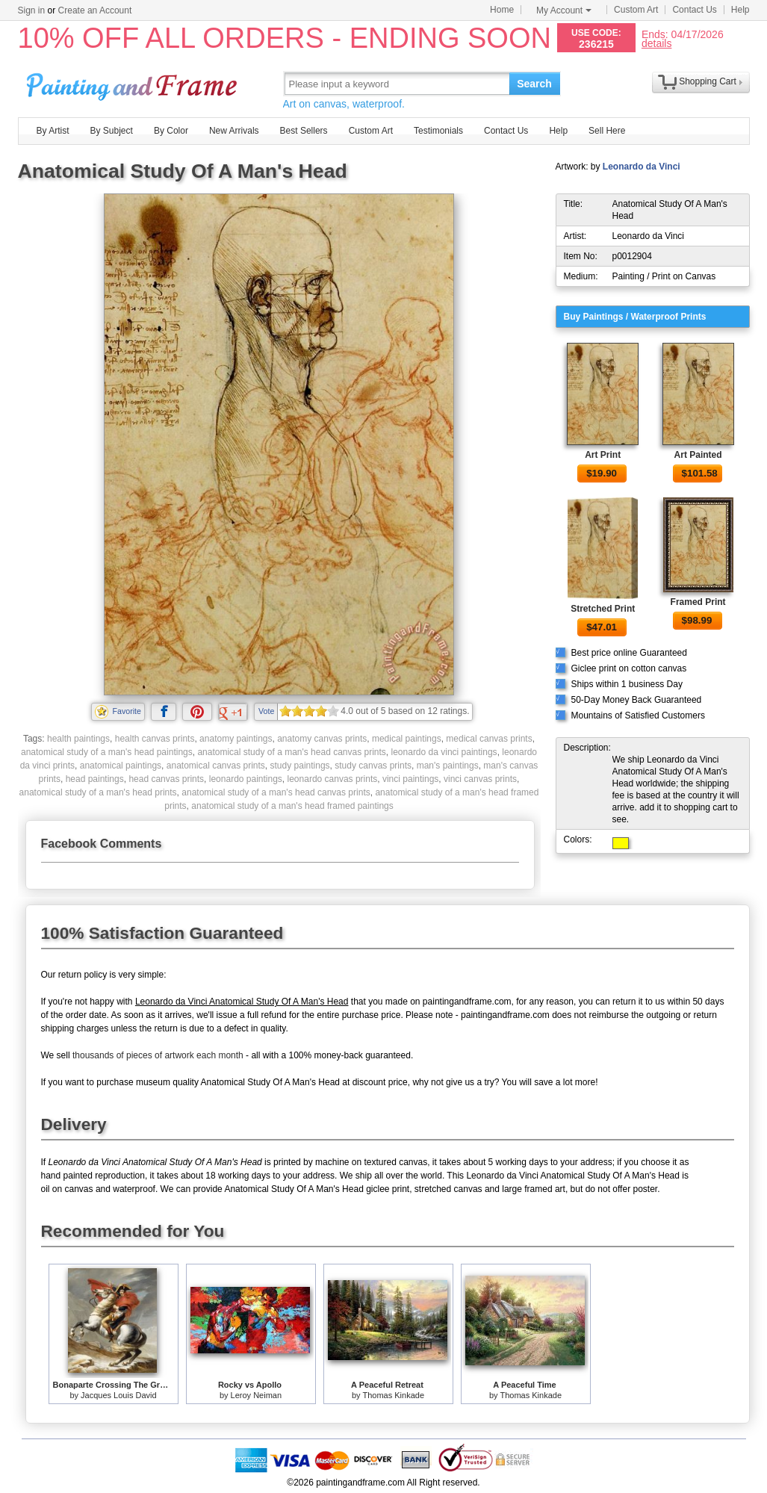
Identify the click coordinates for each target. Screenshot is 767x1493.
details (656, 43)
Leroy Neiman (256, 1395)
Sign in (32, 10)
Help (740, 9)
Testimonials (438, 130)
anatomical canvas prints (216, 765)
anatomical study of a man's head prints (98, 792)
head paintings (95, 779)
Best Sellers (304, 130)
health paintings (78, 738)
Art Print (603, 455)
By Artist (53, 130)
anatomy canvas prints (322, 738)
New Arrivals (234, 130)
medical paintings (406, 738)
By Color (171, 130)
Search (534, 84)
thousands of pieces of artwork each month (157, 1055)
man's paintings (448, 765)
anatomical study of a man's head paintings (107, 752)
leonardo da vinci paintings (444, 752)
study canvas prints (373, 765)
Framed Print (698, 602)
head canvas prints (166, 779)
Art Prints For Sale (134, 83)
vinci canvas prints (480, 779)
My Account (563, 10)
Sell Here (607, 130)
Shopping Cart (707, 81)
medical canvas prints (489, 738)
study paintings (300, 765)
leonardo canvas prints (333, 779)
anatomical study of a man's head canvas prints (291, 752)
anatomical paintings (120, 765)
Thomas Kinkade (393, 1395)
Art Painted (698, 455)
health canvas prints (155, 738)
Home (502, 9)
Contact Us (694, 9)
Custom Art (636, 9)
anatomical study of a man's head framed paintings (292, 806)
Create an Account (95, 10)
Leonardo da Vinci (641, 166)
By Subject (111, 130)
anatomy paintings (235, 738)
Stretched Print (603, 608)
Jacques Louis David (119, 1395)
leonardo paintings (245, 779)
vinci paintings (410, 779)
